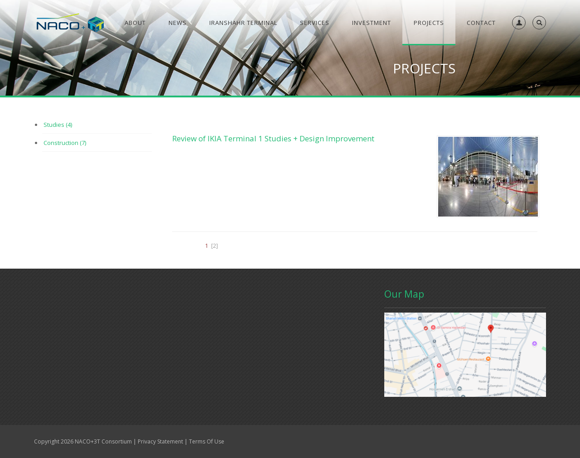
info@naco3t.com (238, 393)
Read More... (187, 360)
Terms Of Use (206, 441)
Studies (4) (58, 125)
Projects (214, 296)
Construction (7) (65, 143)
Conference (171, 296)
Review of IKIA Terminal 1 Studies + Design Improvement (273, 138)
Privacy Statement (160, 441)
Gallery (85, 296)
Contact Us (125, 296)
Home (51, 296)
